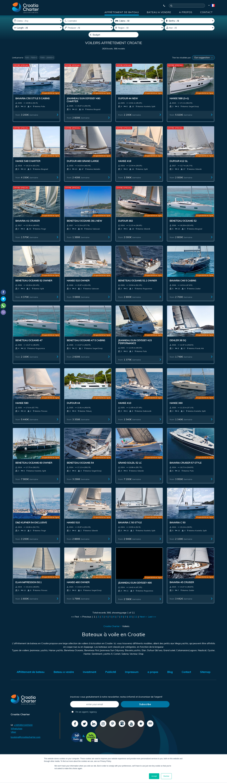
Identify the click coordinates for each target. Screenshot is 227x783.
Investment (89, 679)
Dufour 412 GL (179, 168)
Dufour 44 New (128, 105)
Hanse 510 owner (78, 287)
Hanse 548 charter (27, 168)
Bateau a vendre (159, 12)
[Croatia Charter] (25, 7)
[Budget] (113, 34)
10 (130, 623)
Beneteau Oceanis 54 (80, 469)
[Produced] (189, 27)
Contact (206, 12)
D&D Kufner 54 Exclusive (31, 529)
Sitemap (205, 679)
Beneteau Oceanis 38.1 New (84, 227)
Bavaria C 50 (177, 529)
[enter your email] (94, 711)
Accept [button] (154, 776)
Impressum (132, 679)
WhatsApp (16, 735)
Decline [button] (166, 776)
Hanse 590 (21, 409)
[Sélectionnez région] (139, 27)
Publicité (110, 679)
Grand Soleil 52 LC (130, 469)
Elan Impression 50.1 (28, 589)
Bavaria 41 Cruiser (27, 227)
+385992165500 (23, 731)
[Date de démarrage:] (37, 20)
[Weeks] (88, 20)
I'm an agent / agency (84, 718)
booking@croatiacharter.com (25, 744)
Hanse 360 (176, 409)
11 (135, 623)
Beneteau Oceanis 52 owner (33, 287)
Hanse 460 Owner (78, 589)
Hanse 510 (73, 529)
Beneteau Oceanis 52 (183, 227)
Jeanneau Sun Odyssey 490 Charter (83, 107)
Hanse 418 (124, 168)
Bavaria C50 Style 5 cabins (32, 105)
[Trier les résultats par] (203, 64)
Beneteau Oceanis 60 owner (33, 469)
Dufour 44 (73, 409)
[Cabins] (139, 20)
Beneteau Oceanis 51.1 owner (137, 287)
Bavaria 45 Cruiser (182, 589)
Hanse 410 (124, 409)
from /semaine (26, 121)
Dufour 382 (125, 227)
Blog (170, 679)
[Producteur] (88, 27)
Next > (143, 623)
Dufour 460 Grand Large (83, 168)
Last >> (152, 623)
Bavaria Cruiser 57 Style (186, 469)
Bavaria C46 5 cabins (183, 287)
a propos (185, 12)
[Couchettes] (189, 20)
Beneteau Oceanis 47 (28, 347)
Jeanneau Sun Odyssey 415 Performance (135, 349)
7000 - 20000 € (47, 64)
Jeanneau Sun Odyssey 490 (135, 589)
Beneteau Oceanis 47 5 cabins (86, 347)
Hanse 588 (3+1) (179, 105)
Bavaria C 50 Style (130, 529)
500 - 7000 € (31, 64)
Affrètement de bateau (122, 12)
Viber (13, 738)
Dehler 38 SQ (178, 347)
